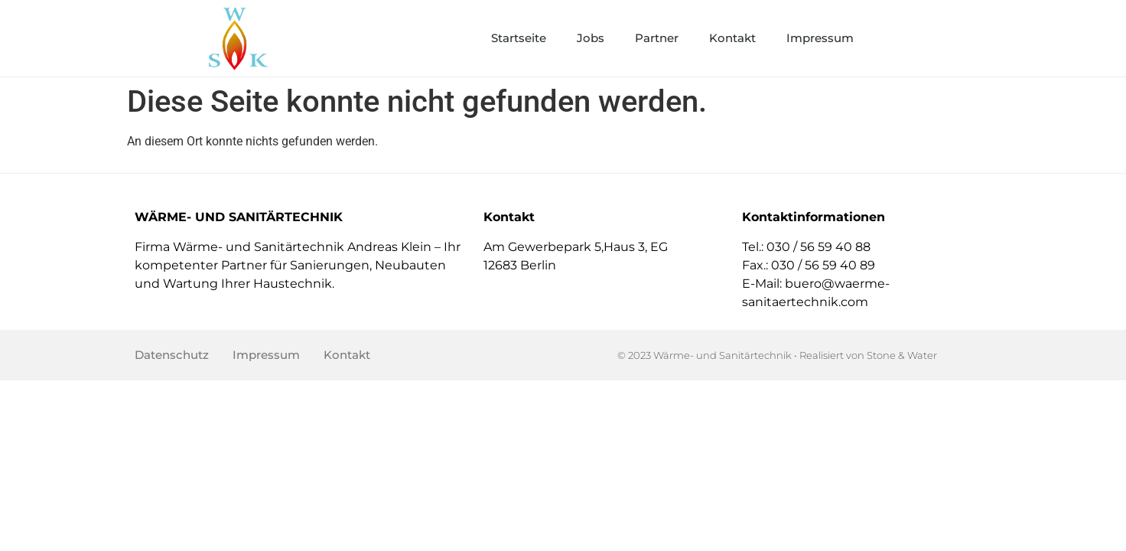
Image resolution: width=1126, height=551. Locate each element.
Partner (657, 38)
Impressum (820, 38)
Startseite (518, 38)
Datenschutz (172, 354)
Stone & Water (902, 355)
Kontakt (732, 38)
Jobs (590, 38)
